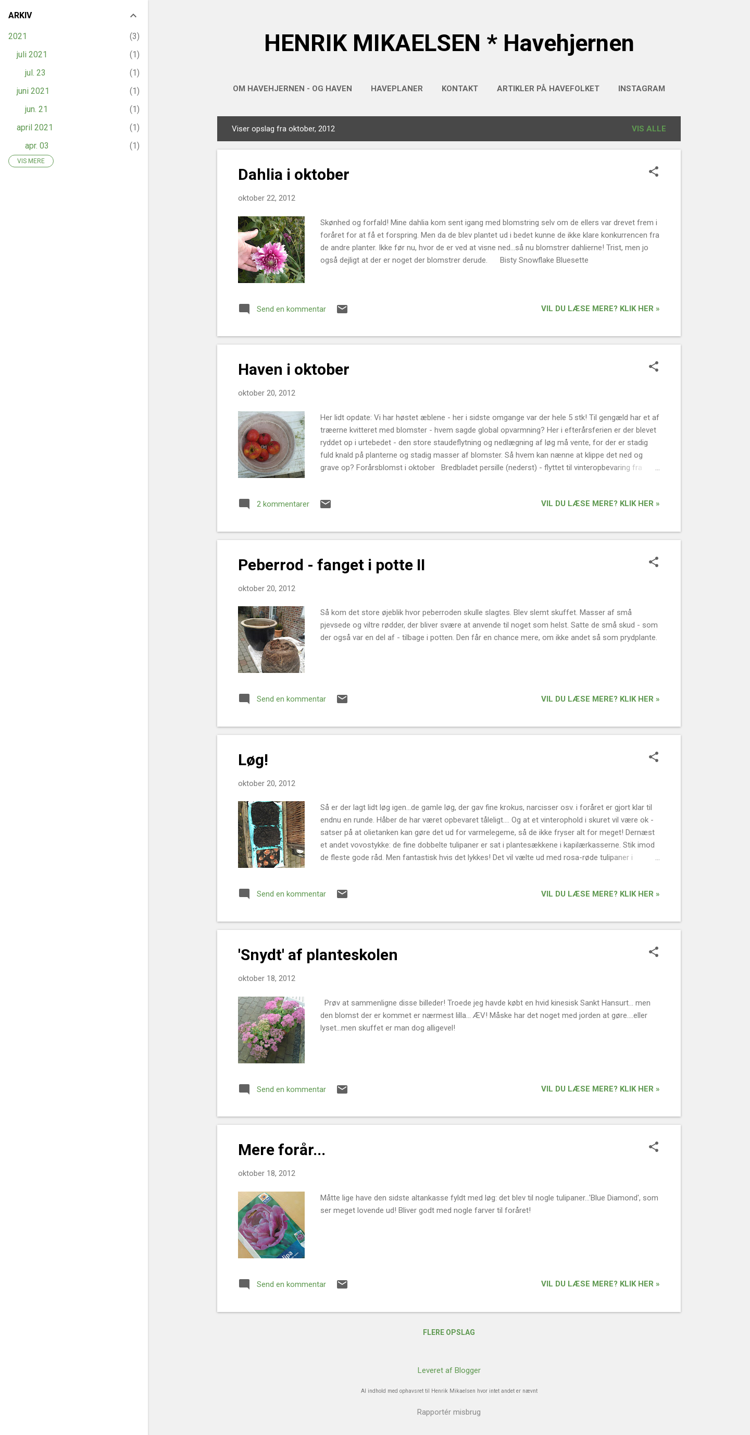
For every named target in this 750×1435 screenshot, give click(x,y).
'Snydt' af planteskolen (318, 955)
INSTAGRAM (641, 88)
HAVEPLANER (397, 88)
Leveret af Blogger (449, 1370)
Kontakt (460, 88)
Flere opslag (449, 1332)
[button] (653, 172)
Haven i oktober (293, 369)
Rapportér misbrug (449, 1412)
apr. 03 (37, 146)
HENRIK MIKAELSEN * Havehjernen (449, 43)
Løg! (253, 760)
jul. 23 (35, 73)
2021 (17, 36)
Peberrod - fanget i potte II (331, 565)
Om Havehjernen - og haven (292, 88)
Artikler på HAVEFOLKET (548, 88)
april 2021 (35, 127)
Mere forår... (282, 1149)
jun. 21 (36, 109)
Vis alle (649, 128)
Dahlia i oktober (293, 174)
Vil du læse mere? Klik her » (600, 308)
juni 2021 (33, 91)
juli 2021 (32, 54)
